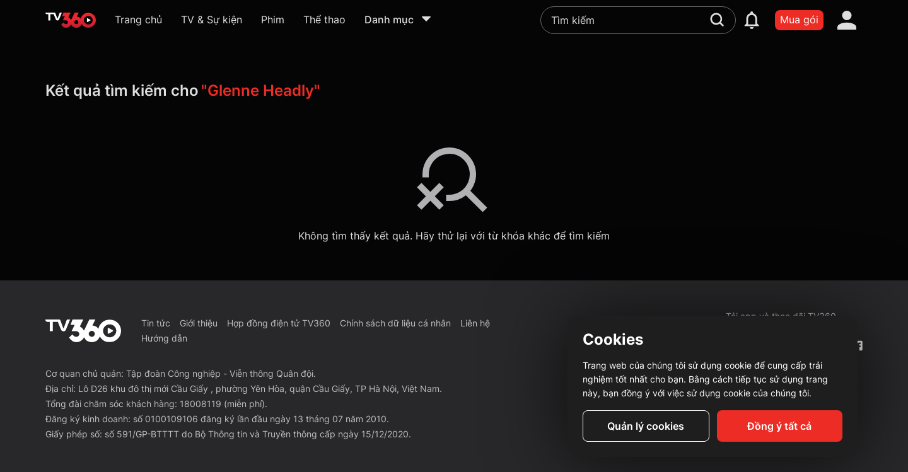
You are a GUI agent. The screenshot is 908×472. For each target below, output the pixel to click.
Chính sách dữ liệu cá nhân (395, 323)
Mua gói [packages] (799, 19)
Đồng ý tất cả (779, 426)
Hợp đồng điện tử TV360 (278, 323)
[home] (70, 20)
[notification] (751, 20)
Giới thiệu (199, 323)
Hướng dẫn (164, 338)
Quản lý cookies (645, 426)
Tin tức (155, 323)
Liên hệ (475, 323)
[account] (847, 20)
